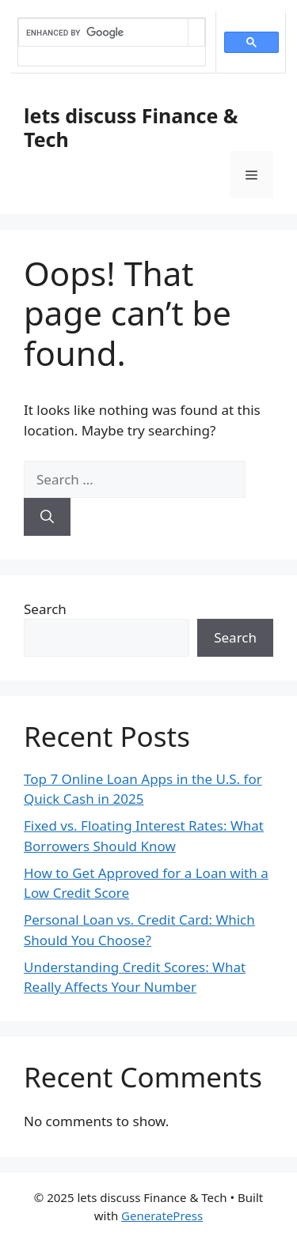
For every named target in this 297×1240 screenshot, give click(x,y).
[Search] (47, 517)
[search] (103, 32)
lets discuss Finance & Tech (131, 127)
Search (45, 609)
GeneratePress (162, 1215)
